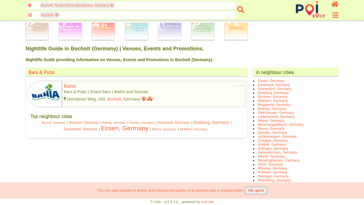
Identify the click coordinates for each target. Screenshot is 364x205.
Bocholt (114, 99)
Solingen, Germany (273, 148)
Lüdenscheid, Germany (276, 117)
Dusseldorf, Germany (80, 129)
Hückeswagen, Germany (277, 137)
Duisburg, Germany (211, 122)
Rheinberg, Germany (274, 180)
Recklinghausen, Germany (279, 160)
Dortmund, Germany (174, 123)
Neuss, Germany (271, 129)
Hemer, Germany (271, 156)
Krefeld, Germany (272, 145)
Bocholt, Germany (53, 122)
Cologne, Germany (273, 141)
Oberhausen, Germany (276, 113)
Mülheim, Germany (194, 129)
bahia (70, 86)
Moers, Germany (164, 129)
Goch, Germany (270, 164)
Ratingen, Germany (273, 176)
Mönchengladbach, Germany (280, 125)
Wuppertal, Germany (274, 105)
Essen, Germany (124, 128)
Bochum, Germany (84, 123)
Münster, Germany (272, 168)
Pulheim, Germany (272, 172)
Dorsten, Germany (141, 122)
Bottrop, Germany (114, 122)
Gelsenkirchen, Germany (277, 152)
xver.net (207, 202)
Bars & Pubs (41, 72)
